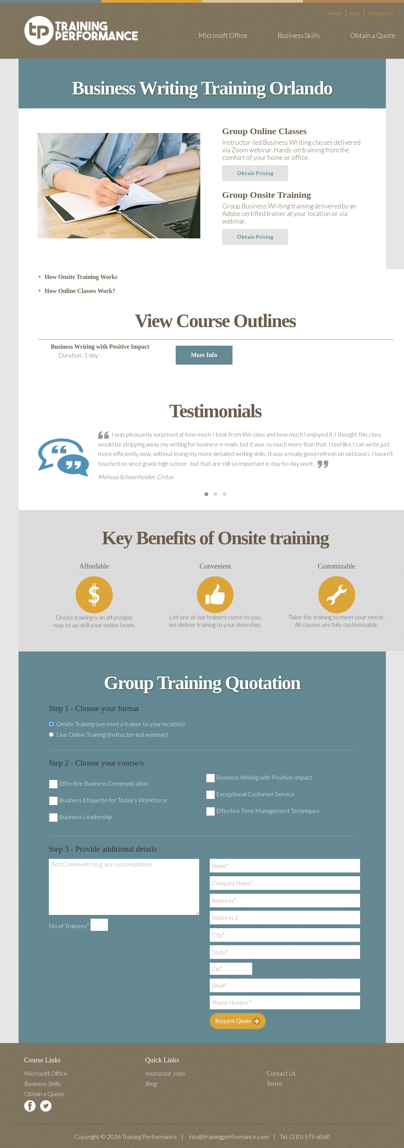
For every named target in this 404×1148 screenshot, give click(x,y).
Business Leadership (85, 816)
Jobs (354, 13)
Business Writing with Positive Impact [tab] (141, 354)
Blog (151, 1083)
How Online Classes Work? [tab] (76, 291)
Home (335, 13)
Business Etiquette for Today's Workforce (113, 799)
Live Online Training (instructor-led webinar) (108, 734)
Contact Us (381, 13)
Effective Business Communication (103, 783)
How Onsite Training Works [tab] (77, 277)
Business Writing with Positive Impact (264, 777)
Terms (274, 1083)
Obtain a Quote (372, 35)
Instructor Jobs (165, 1073)
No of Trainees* (69, 925)
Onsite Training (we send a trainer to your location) (117, 724)
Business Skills (299, 35)
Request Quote (237, 1021)
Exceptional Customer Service (255, 793)
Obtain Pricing (255, 173)
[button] (206, 494)
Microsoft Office (222, 35)
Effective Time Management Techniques (268, 810)
